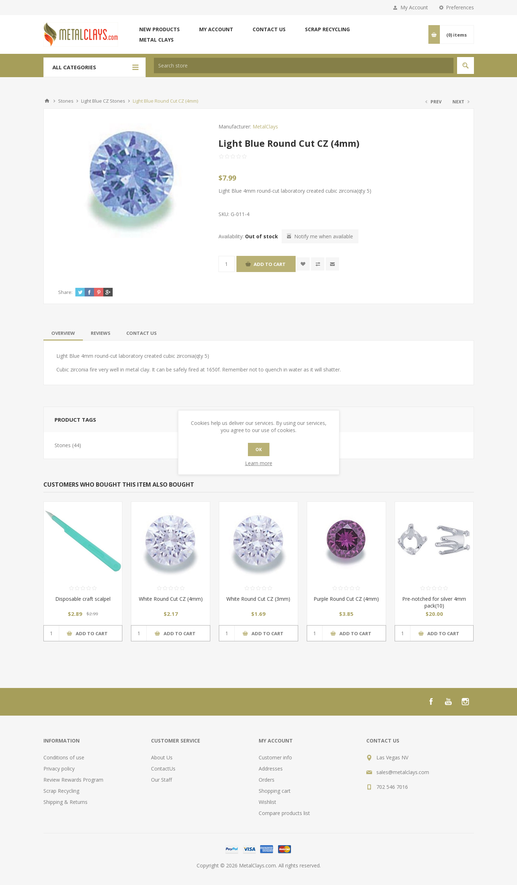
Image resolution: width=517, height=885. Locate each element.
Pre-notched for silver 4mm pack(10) (434, 602)
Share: (65, 292)
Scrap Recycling (327, 29)
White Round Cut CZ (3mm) (258, 598)
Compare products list (284, 813)
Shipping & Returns (65, 802)
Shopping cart (275, 790)
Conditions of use (63, 757)
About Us (162, 757)
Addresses (271, 768)
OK (258, 449)
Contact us (269, 29)
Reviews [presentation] (101, 333)
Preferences (460, 7)
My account (216, 29)
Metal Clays (156, 39)
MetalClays (265, 126)
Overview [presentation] (63, 333)
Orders (266, 779)
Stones (63, 445)
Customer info (275, 757)
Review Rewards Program (73, 779)
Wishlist (267, 802)
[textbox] (303, 65)
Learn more (258, 463)
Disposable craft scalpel (83, 598)
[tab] (63, 333)
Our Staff (161, 779)
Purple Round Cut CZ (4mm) (346, 598)
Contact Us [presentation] (141, 333)
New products (159, 29)
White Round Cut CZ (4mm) (171, 598)
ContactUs (163, 768)
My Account (414, 7)
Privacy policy (59, 768)
